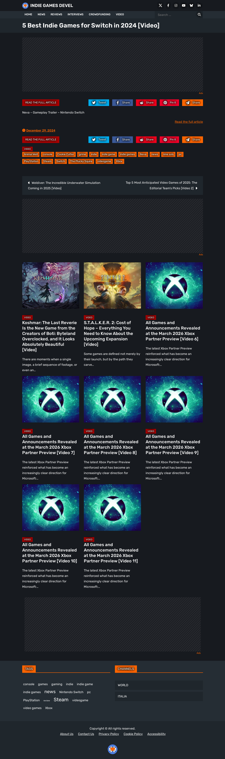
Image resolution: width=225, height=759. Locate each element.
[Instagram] (176, 5)
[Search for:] (199, 14)
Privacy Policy (109, 734)
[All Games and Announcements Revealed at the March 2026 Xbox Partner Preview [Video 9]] (174, 399)
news (154, 154)
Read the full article (40, 102)
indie (94, 154)
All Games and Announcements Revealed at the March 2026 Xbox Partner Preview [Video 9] (173, 444)
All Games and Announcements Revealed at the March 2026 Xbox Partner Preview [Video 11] (111, 553)
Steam (47, 161)
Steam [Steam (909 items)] (61, 699)
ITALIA (122, 696)
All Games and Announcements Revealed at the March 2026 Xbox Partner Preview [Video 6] (173, 331)
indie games (127, 154)
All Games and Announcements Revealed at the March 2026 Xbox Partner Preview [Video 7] (49, 444)
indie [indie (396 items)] (69, 684)
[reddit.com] (146, 102)
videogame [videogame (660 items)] (80, 700)
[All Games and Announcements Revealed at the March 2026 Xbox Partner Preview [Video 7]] (50, 399)
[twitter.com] (98, 102)
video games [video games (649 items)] (32, 708)
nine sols (168, 154)
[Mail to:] (192, 102)
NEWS (41, 14)
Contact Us (86, 734)
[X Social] (160, 5)
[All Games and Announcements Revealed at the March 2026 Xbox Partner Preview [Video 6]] (174, 285)
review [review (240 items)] (46, 700)
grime (82, 154)
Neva (143, 154)
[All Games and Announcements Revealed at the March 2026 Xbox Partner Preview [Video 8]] (112, 399)
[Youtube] (184, 5)
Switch (60, 161)
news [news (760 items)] (50, 691)
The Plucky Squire (81, 161)
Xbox (119, 161)
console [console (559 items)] (28, 684)
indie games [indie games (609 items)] (32, 692)
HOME (28, 14)
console (47, 154)
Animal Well (31, 154)
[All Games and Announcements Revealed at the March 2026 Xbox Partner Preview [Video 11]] (112, 507)
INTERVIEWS (75, 14)
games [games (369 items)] (43, 684)
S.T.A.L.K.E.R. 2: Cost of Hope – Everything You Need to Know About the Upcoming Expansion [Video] (108, 333)
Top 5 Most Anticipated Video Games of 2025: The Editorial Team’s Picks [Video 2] (161, 185)
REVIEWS (56, 14)
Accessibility (156, 734)
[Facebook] (168, 5)
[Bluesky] (191, 5)
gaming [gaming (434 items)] (56, 684)
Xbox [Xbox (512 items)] (49, 708)
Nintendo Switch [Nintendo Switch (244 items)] (71, 692)
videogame (104, 161)
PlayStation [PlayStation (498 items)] (31, 700)
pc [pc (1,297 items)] (89, 692)
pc (180, 154)
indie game (108, 154)
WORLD (123, 685)
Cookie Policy (133, 734)
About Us (66, 734)
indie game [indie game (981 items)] (85, 684)
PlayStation (31, 161)
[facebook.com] (122, 102)
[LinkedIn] (199, 5)
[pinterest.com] (169, 102)
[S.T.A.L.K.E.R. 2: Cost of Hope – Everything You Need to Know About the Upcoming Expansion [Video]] (112, 285)
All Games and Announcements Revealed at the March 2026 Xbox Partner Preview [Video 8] (111, 444)
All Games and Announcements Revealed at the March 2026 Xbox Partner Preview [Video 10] (49, 553)
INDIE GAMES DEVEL (51, 5)
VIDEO (120, 14)
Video (27, 149)
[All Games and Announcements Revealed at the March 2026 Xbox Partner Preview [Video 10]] (50, 507)
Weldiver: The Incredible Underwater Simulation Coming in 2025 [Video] (64, 185)
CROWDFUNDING (99, 14)
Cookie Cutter (65, 154)
